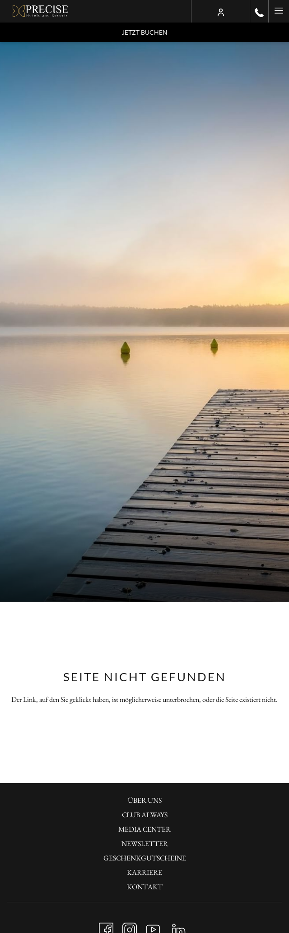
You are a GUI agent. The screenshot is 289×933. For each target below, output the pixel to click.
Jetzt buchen (145, 32)
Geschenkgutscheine (144, 858)
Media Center (144, 829)
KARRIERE (144, 872)
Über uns (145, 800)
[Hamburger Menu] (278, 11)
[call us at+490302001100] (259, 11)
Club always (145, 814)
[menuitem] (144, 801)
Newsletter (144, 843)
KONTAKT (145, 887)
